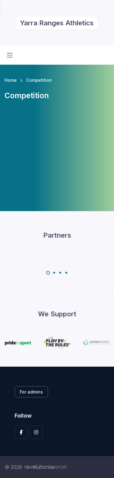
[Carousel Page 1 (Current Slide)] (48, 273)
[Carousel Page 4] (66, 273)
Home (11, 80)
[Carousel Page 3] (60, 273)
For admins (31, 391)
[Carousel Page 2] (54, 273)
